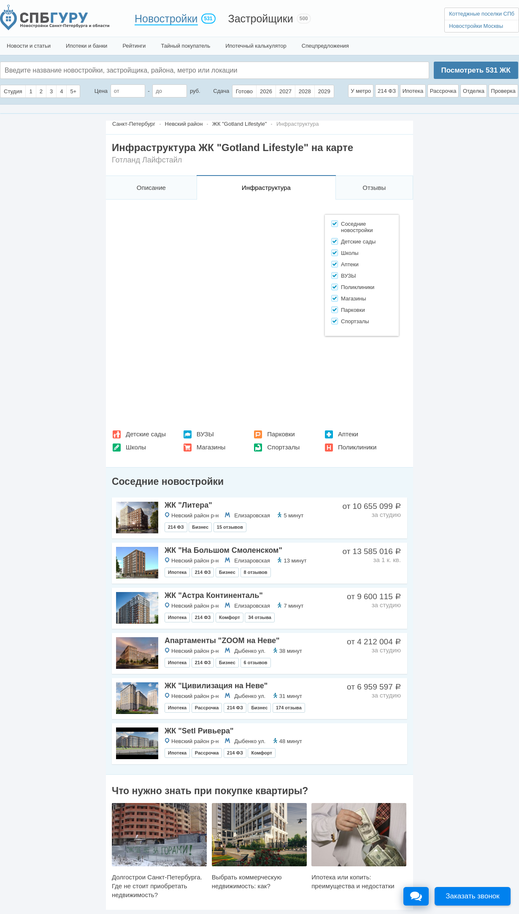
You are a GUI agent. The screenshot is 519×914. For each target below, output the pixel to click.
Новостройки (166, 18)
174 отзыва (289, 707)
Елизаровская (252, 515)
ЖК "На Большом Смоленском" (223, 550)
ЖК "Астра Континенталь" (214, 595)
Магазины (211, 447)
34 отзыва (259, 617)
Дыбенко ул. (249, 651)
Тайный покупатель (185, 46)
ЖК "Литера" (188, 505)
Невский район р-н (195, 515)
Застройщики (260, 18)
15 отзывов (230, 527)
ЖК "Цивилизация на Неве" (216, 685)
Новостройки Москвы (476, 26)
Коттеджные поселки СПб (481, 14)
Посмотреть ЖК (475, 70)
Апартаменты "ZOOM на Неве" (222, 640)
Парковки (281, 434)
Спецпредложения (325, 46)
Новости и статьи (29, 46)
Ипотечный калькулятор (256, 46)
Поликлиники (357, 447)
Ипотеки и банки (86, 46)
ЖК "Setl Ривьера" (199, 731)
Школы (136, 447)
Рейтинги (134, 46)
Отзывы (374, 187)
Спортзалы (283, 447)
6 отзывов (256, 662)
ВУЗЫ (205, 434)
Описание (151, 187)
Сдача (221, 91)
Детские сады (146, 434)
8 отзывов (256, 572)
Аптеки (348, 434)
